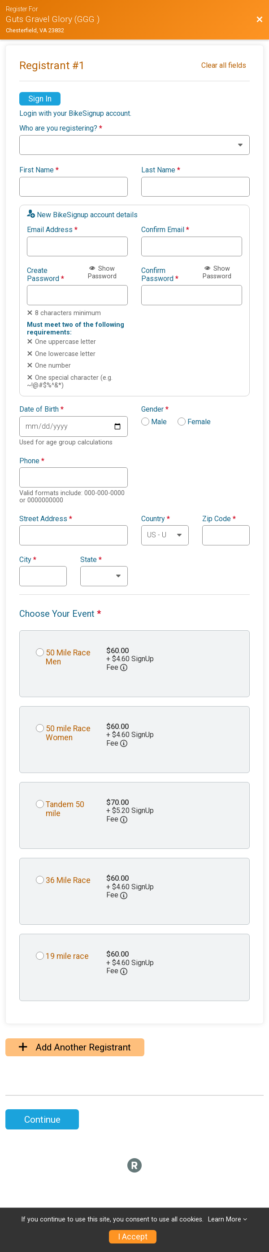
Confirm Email (165, 230)
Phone (31, 461)
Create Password (45, 274)
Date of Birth (41, 409)
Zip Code (219, 519)
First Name (39, 170)
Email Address (52, 230)
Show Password (102, 272)
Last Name (160, 170)
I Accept (133, 1236)
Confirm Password (159, 274)
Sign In (40, 98)
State (91, 560)
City (27, 560)
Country (155, 519)
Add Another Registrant (75, 1047)
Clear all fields (223, 65)
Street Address (45, 519)
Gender (155, 409)
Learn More (224, 1219)
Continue (42, 1119)
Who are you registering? (60, 128)
